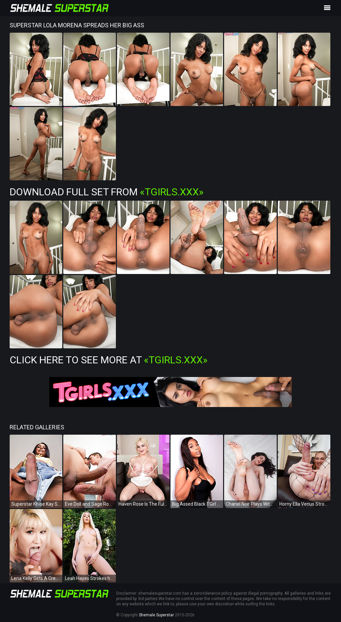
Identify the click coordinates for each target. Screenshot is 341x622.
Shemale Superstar (156, 615)
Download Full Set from (106, 192)
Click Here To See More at (108, 360)
